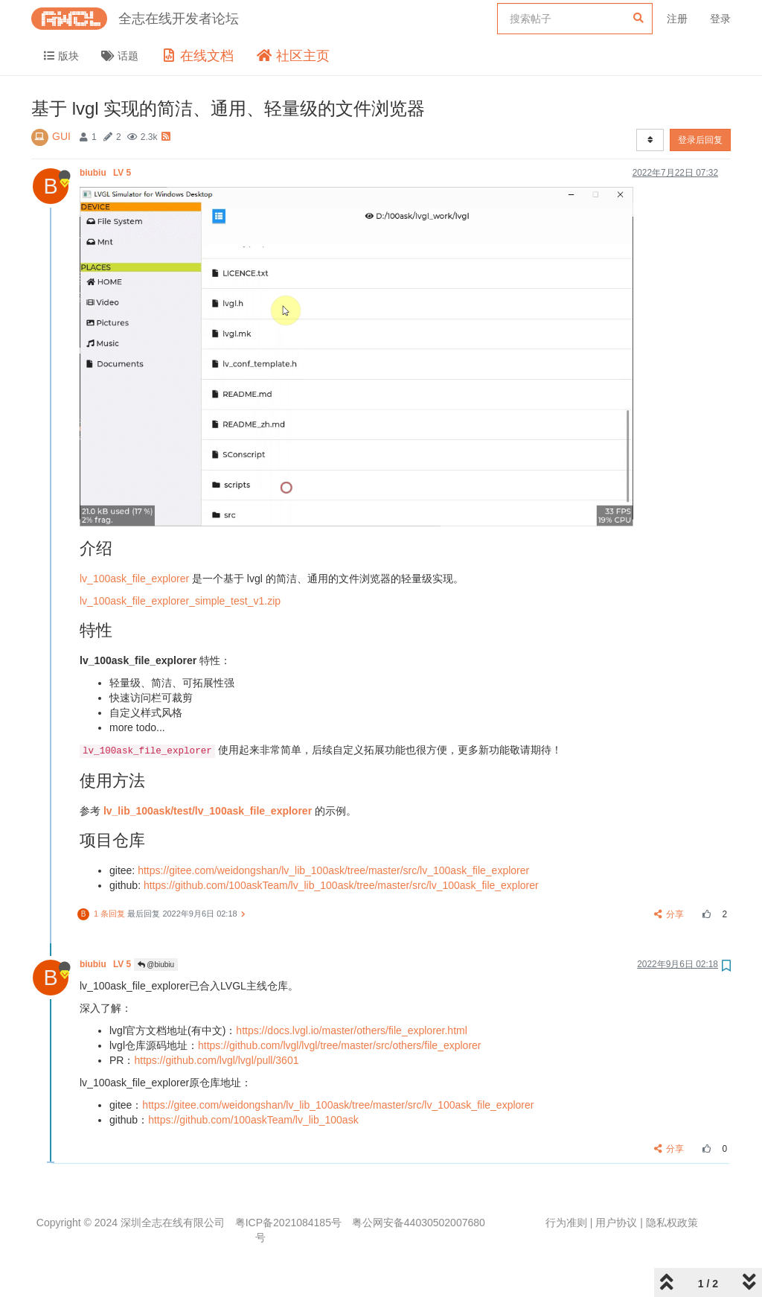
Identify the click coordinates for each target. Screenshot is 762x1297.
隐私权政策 (672, 1223)
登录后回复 (700, 140)
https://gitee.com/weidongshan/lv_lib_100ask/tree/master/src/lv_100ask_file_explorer (333, 870)
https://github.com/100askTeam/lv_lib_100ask (253, 1120)
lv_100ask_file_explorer (134, 578)
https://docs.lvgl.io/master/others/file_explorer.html (351, 1030)
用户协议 (616, 1223)
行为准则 (566, 1223)
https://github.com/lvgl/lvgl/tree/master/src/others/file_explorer (339, 1045)
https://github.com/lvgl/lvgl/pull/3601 (216, 1060)
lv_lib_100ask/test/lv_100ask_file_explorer (207, 811)
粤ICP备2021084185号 (288, 1223)
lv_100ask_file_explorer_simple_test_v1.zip (180, 601)
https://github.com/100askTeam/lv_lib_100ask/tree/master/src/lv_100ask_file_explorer (341, 885)
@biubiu (156, 964)
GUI (61, 136)
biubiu (107, 173)
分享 (669, 914)
